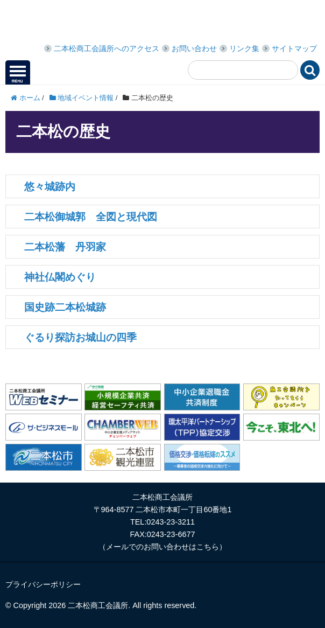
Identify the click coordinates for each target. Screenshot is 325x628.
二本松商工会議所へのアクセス (106, 48)
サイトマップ (294, 48)
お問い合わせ (194, 48)
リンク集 (244, 48)
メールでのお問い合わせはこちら (162, 546)
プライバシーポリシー (43, 584)
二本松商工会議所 (86, 22)
